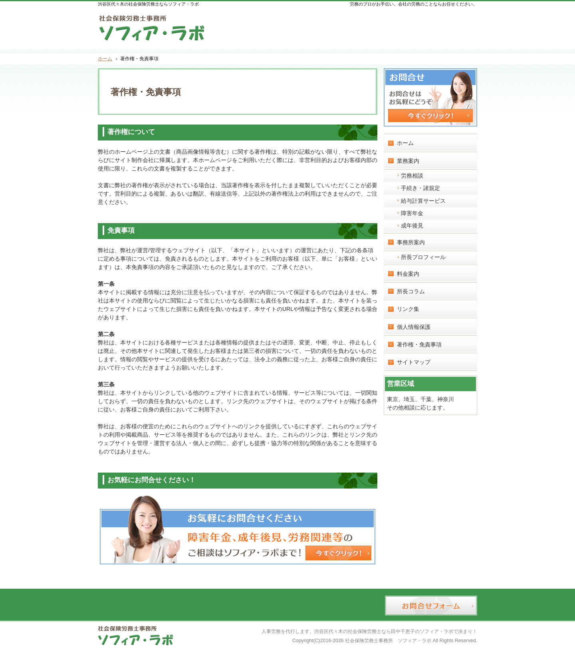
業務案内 (408, 161)
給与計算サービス (423, 201)
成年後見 (412, 225)
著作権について (131, 132)
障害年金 (412, 213)
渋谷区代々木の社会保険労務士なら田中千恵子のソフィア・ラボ (383, 631)
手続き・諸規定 (420, 188)
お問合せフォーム (443, 26)
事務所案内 (411, 242)
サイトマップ (413, 362)
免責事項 (121, 230)
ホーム (405, 143)
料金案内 (408, 274)
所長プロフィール (423, 257)
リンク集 (408, 309)
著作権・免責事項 (419, 344)
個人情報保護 (413, 327)
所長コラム (411, 291)
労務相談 (412, 175)
